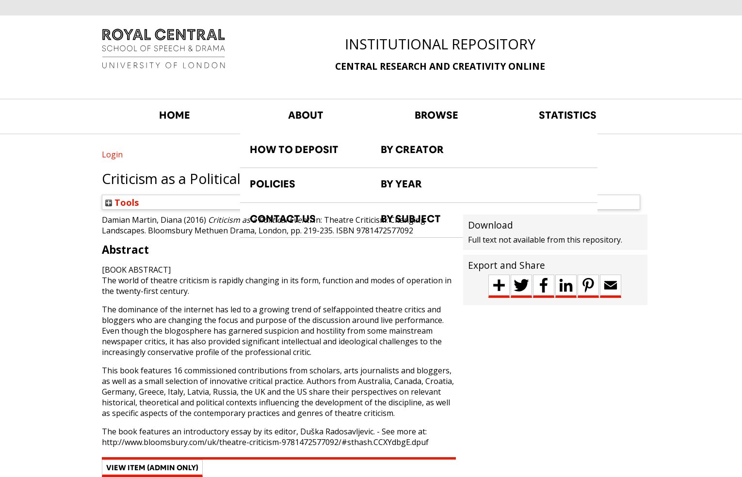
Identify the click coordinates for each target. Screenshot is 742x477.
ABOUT (305, 115)
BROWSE (436, 115)
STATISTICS (568, 115)
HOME (174, 115)
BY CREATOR (412, 149)
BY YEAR (401, 184)
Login (112, 154)
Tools (122, 202)
